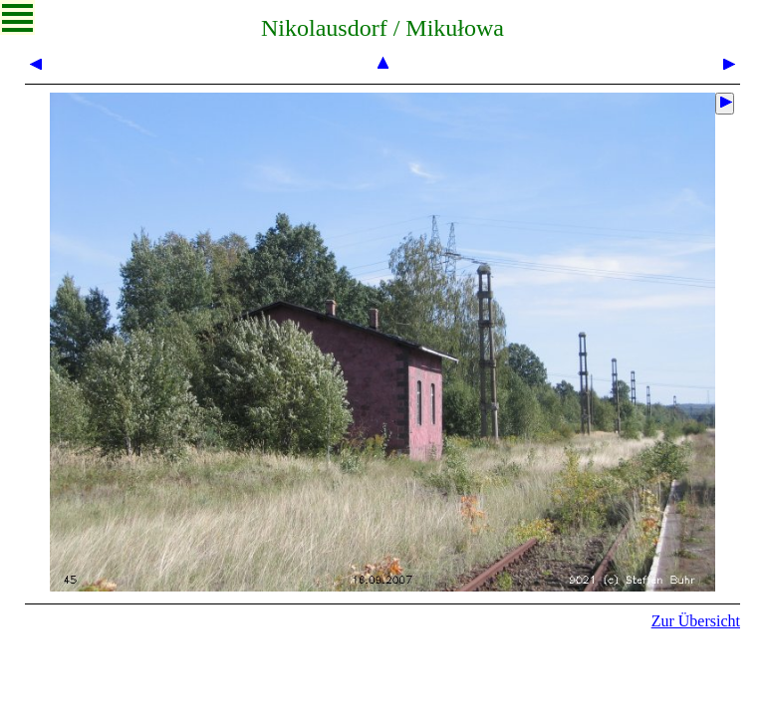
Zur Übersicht (695, 620)
